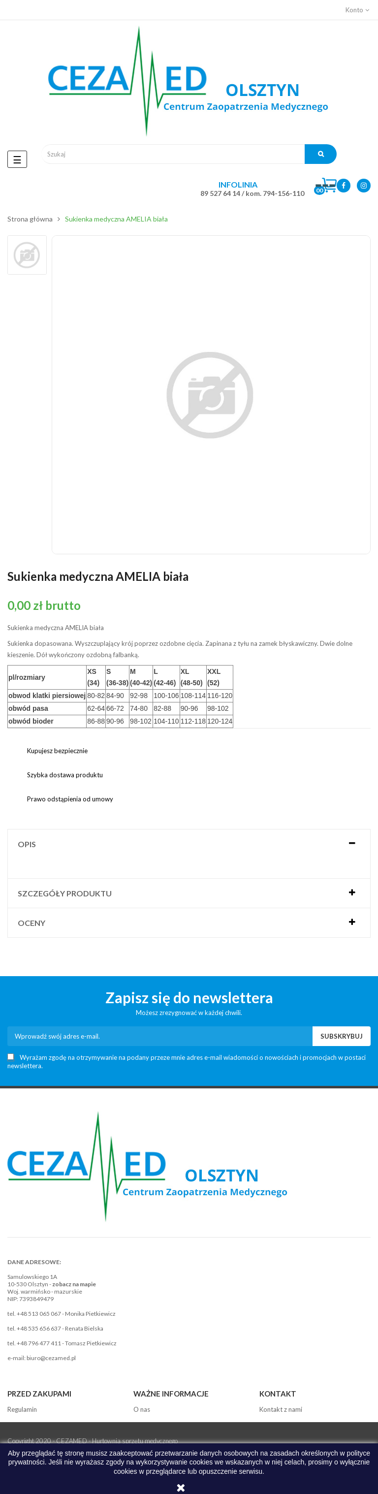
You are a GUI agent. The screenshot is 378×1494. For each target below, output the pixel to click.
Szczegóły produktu (65, 893)
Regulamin (22, 1409)
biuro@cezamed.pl (51, 1358)
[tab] (189, 843)
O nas (141, 1409)
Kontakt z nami (280, 1409)
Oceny (31, 922)
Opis (27, 844)
